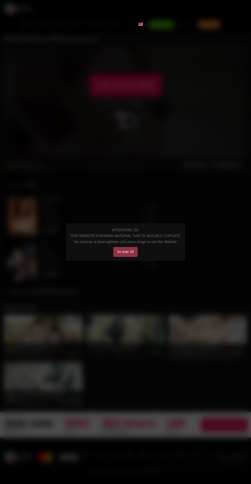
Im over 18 (125, 252)
